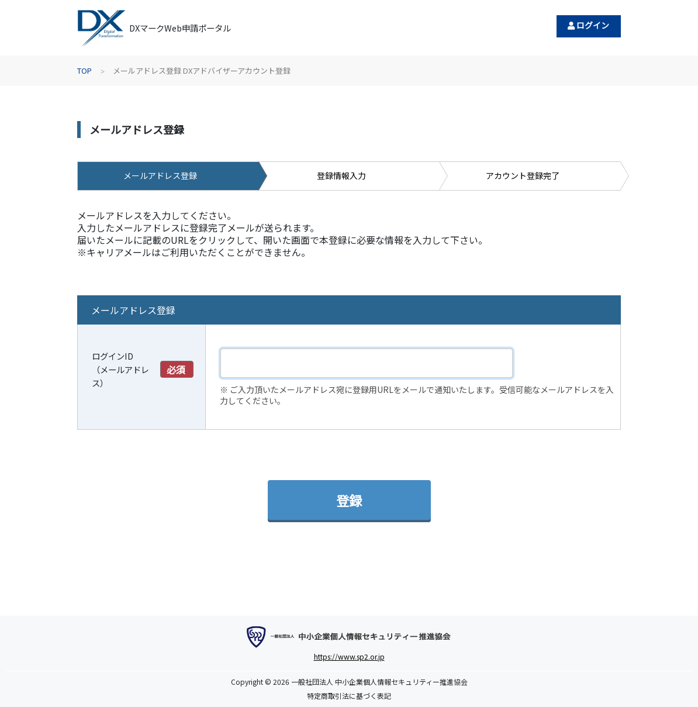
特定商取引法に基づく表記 (349, 696)
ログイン (588, 25)
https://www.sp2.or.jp (349, 656)
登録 (349, 500)
